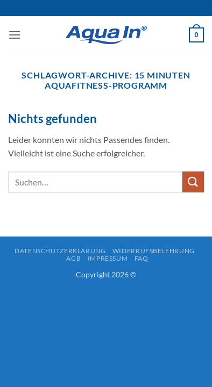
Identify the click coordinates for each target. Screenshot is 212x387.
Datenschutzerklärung (60, 251)
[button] (14, 35)
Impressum (108, 258)
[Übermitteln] (193, 181)
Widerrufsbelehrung (153, 251)
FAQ (142, 258)
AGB (73, 258)
